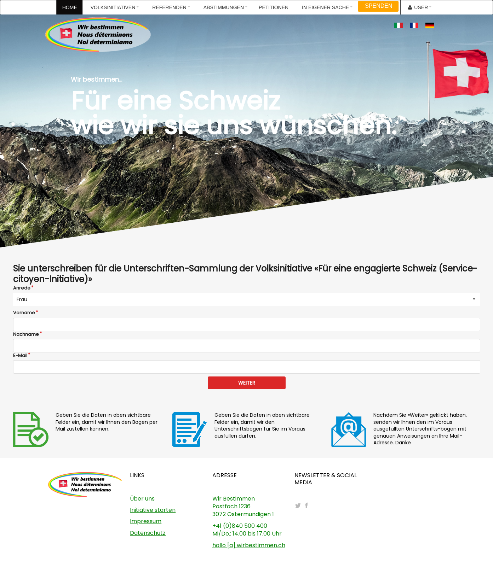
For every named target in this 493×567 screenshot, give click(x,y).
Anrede (21, 288)
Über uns (142, 499)
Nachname (26, 334)
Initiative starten (153, 510)
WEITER (246, 382)
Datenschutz (148, 533)
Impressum (145, 521)
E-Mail (20, 355)
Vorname (24, 313)
